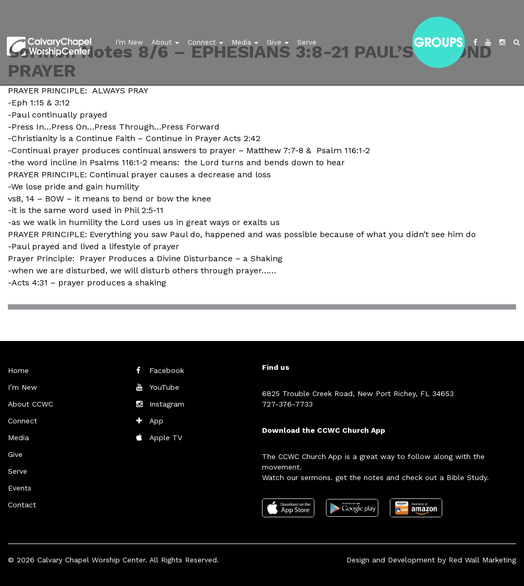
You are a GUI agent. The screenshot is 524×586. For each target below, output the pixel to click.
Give (278, 42)
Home (18, 370)
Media (245, 42)
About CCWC (30, 404)
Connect (205, 42)
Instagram (166, 404)
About (165, 42)
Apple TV (165, 437)
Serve (306, 42)
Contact (22, 504)
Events (19, 488)
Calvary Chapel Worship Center (91, 560)
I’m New (129, 42)
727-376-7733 (287, 404)
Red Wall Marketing (482, 560)
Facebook (166, 370)
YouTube (164, 387)
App (156, 421)
